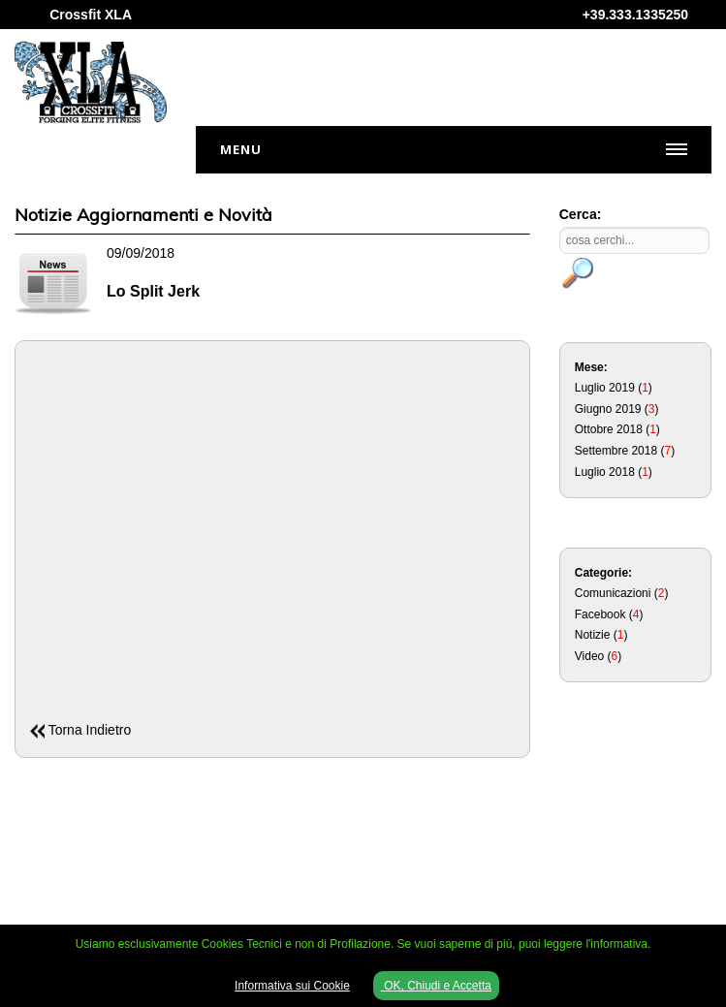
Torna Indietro (90, 730)
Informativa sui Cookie (292, 985)
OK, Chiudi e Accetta (436, 985)
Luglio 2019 (605, 387)
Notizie (593, 635)
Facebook (600, 614)
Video (589, 656)
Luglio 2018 (605, 472)
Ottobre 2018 (609, 429)
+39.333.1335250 (635, 14)
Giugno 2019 (608, 409)
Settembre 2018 (616, 450)
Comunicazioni (613, 593)
